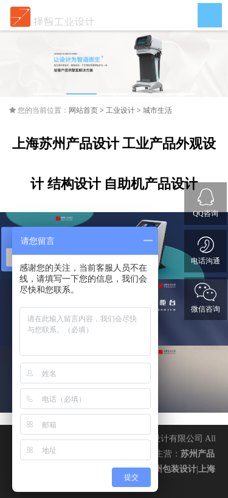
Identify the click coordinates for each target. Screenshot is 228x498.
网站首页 (83, 110)
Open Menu (210, 15)
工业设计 (120, 110)
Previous (18, 64)
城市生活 (157, 110)
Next (210, 64)
